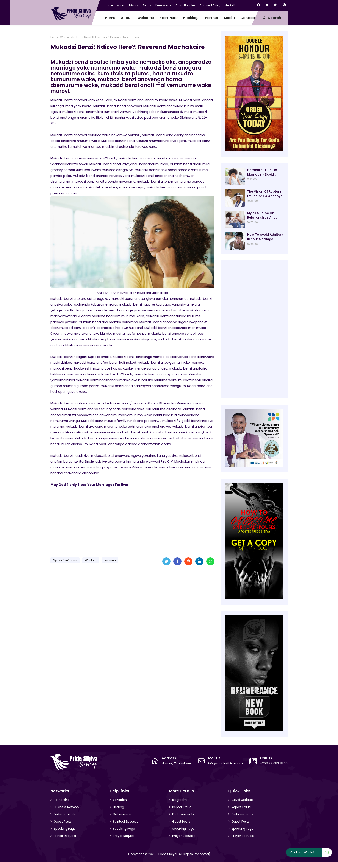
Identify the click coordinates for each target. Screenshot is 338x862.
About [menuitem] (126, 17)
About (121, 5)
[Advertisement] (132, 520)
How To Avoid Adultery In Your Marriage (265, 236)
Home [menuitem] (110, 17)
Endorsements (64, 814)
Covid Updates (185, 5)
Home (109, 5)
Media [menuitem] (229, 17)
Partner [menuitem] (211, 17)
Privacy (134, 5)
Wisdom (91, 560)
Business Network (66, 807)
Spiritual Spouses (125, 821)
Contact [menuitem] (247, 17)
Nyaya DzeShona (65, 560)
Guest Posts (63, 821)
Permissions (163, 5)
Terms (147, 5)
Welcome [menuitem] (145, 17)
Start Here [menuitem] (169, 17)
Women (65, 37)
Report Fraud (181, 807)
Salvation (120, 800)
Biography (179, 800)
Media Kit (230, 5)
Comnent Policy (210, 5)
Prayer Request (65, 836)
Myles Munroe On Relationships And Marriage (261, 215)
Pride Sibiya (167, 854)
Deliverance (122, 814)
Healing (118, 807)
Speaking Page (65, 828)
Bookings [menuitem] (191, 17)
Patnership (62, 800)
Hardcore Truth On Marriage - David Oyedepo (262, 172)
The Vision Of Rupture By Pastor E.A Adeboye (264, 193)
